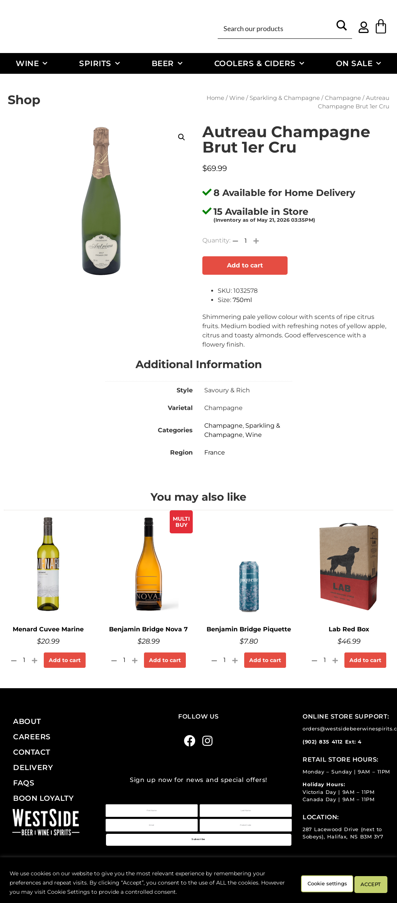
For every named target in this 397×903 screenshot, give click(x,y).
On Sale (358, 63)
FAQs (23, 782)
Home (215, 98)
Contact (31, 752)
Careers (32, 736)
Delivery (33, 767)
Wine (32, 63)
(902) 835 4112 (323, 742)
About (27, 721)
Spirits (99, 63)
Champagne (343, 98)
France (214, 452)
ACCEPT (365, 882)
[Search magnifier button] (341, 28)
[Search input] (276, 28)
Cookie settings (307, 882)
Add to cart (245, 265)
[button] (182, 137)
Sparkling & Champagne (285, 98)
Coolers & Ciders (259, 63)
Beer (167, 63)
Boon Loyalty (43, 798)
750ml (242, 300)
